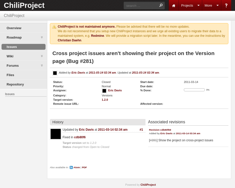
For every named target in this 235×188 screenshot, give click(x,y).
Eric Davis (78, 72)
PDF (84, 167)
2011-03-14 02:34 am (102, 72)
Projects (187, 5)
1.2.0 (105, 99)
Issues (12, 47)
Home (174, 5)
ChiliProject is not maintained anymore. (86, 26)
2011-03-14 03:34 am (188, 133)
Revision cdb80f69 (160, 129)
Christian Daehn (69, 40)
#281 (153, 140)
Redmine (97, 36)
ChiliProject (24, 5)
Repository (15, 84)
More (208, 5)
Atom (77, 167)
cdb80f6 (79, 137)
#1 (141, 129)
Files (10, 75)
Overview (14, 28)
